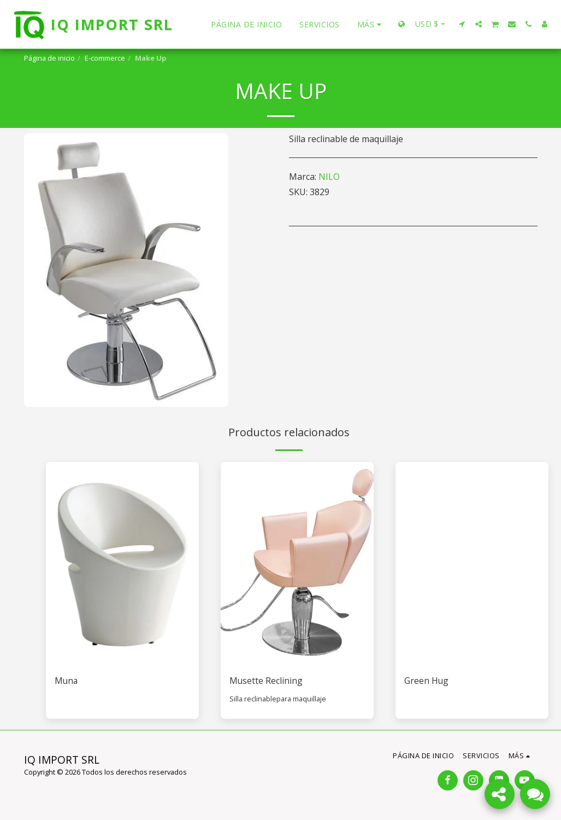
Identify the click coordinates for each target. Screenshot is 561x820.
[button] (462, 24)
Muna (67, 681)
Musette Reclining (266, 681)
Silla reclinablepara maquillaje (277, 699)
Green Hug (426, 681)
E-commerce (105, 58)
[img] (122, 564)
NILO (329, 177)
